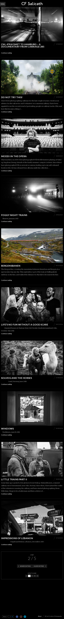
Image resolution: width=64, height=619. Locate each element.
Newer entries (25, 566)
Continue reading (6, 53)
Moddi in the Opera (14, 156)
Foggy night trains (14, 215)
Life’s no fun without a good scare (24, 324)
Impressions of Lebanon (17, 538)
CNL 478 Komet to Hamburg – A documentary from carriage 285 (22, 45)
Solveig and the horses (16, 378)
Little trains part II (14, 479)
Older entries (39, 566)
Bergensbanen (10, 265)
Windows (7, 428)
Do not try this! (12, 97)
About (39, 616)
